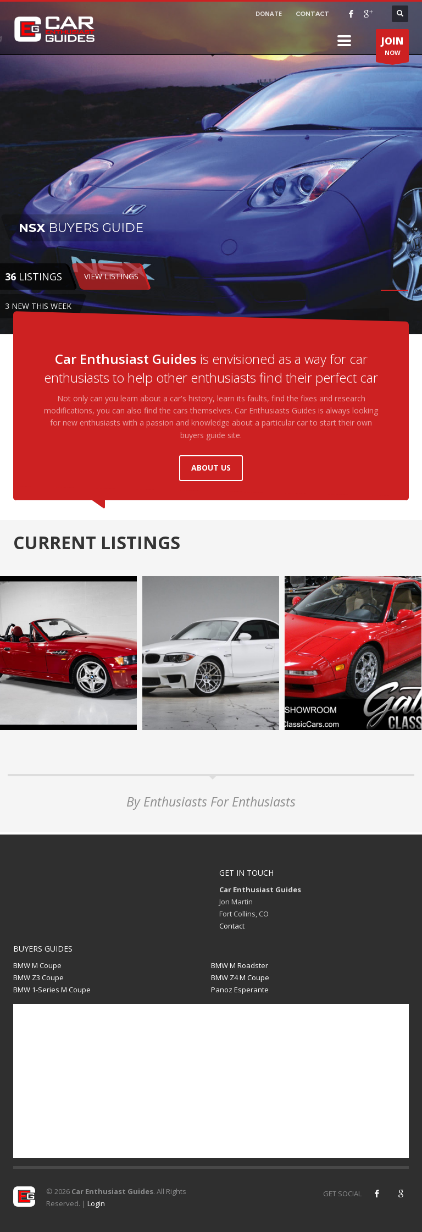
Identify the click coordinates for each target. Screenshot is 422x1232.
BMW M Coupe (37, 965)
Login (96, 1203)
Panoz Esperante (240, 990)
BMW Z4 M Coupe (240, 977)
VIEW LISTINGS (111, 276)
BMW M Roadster (239, 965)
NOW (392, 48)
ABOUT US (211, 467)
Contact (232, 926)
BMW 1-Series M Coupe (52, 990)
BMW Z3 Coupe (38, 977)
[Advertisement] (211, 1081)
